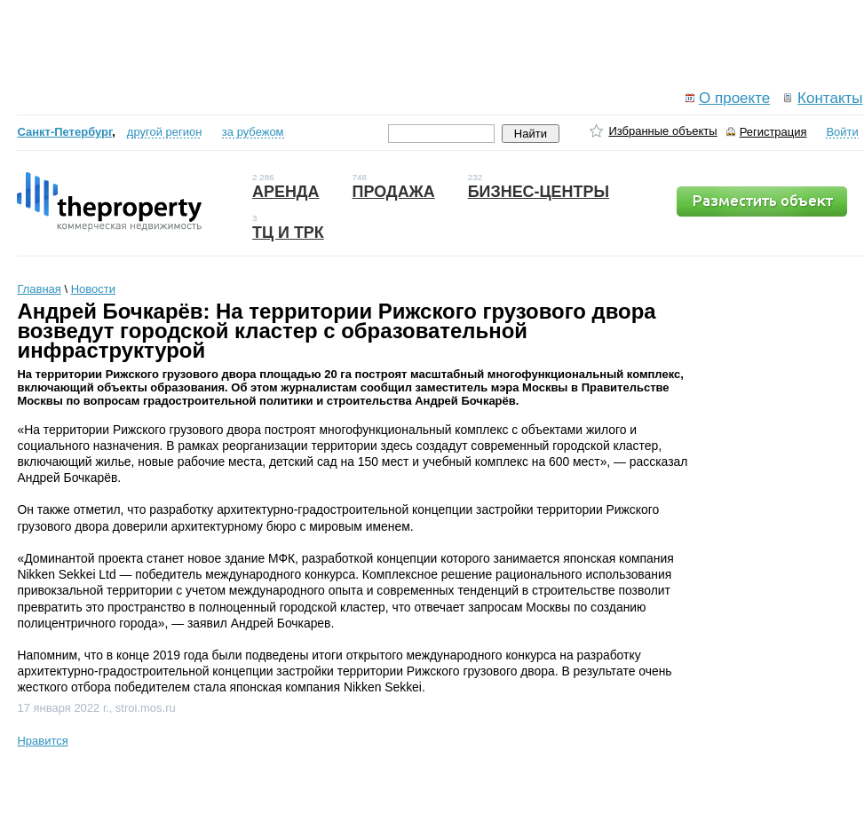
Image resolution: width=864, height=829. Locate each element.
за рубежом (253, 131)
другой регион (164, 131)
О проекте (734, 98)
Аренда (286, 192)
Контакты (829, 98)
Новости (93, 289)
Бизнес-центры (538, 192)
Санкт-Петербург (64, 131)
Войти (842, 131)
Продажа (394, 192)
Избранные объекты (662, 131)
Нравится (42, 740)
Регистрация (773, 131)
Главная (38, 289)
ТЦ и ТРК (288, 232)
